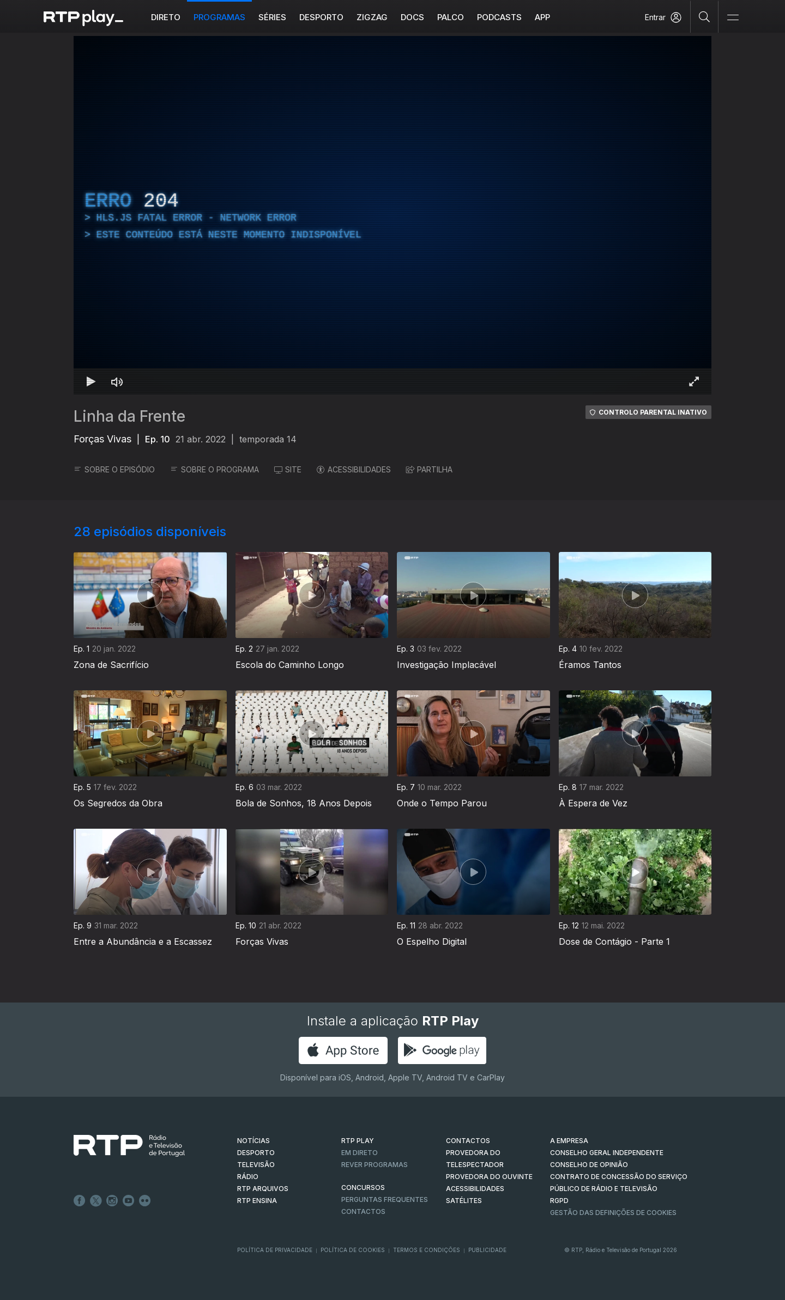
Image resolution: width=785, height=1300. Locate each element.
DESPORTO (256, 1153)
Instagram (112, 1201)
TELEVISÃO (256, 1165)
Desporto (321, 17)
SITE (287, 469)
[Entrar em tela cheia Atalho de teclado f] (694, 381)
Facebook (80, 1201)
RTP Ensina (257, 1200)
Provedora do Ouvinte (489, 1177)
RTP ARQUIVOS (262, 1188)
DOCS (412, 17)
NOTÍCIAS (253, 1141)
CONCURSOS (363, 1187)
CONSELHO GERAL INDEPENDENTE (606, 1153)
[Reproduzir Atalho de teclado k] (91, 381)
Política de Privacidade (274, 1250)
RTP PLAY (357, 1141)
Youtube (129, 1201)
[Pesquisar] (704, 16)
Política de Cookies (353, 1250)
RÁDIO (247, 1177)
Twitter (96, 1201)
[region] (392, 215)
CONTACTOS (468, 1141)
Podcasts (499, 17)
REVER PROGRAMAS (374, 1165)
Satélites (464, 1200)
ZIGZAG (372, 17)
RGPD (559, 1200)
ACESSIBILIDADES (354, 469)
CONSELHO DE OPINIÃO (589, 1165)
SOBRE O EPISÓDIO (114, 469)
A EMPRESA (569, 1141)
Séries (272, 17)
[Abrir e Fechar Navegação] (732, 17)
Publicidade (487, 1250)
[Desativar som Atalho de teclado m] (117, 381)
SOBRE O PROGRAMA (214, 469)
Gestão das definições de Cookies (613, 1212)
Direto (165, 17)
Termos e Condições (426, 1250)
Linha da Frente (129, 416)
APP (542, 17)
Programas (219, 17)
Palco (450, 17)
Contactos (363, 1211)
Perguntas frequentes (384, 1199)
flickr (145, 1201)
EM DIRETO (359, 1153)
